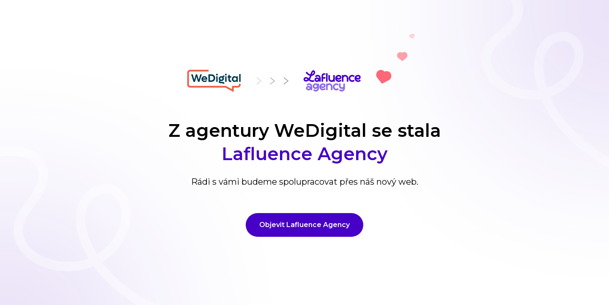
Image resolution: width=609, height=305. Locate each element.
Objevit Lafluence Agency (304, 225)
